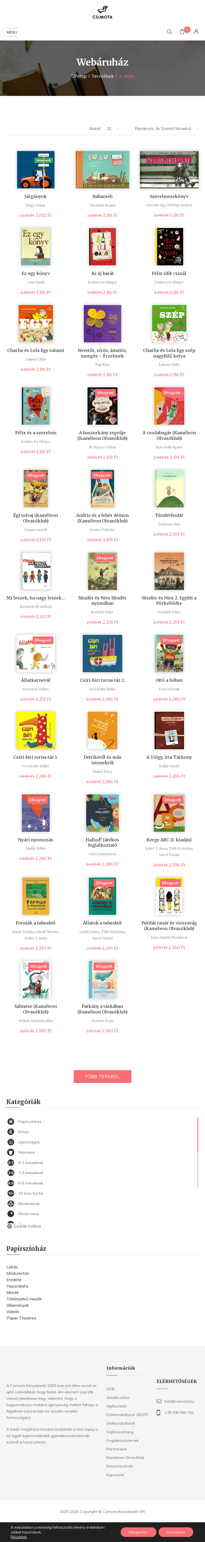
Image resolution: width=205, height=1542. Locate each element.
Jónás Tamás (23, 932)
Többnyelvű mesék (24, 1298)
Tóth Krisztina (180, 848)
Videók (12, 1311)
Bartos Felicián (102, 530)
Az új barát (102, 273)
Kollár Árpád (169, 766)
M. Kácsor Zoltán (102, 447)
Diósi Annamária (102, 854)
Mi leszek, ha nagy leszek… (35, 597)
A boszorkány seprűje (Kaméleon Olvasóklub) (102, 435)
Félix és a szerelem (35, 432)
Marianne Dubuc (35, 689)
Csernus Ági (155, 205)
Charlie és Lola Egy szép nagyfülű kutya (169, 353)
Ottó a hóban (169, 680)
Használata (17, 1286)
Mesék (12, 1292)
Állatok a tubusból (102, 923)
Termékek (102, 76)
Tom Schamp (169, 689)
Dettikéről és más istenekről (102, 759)
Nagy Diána (35, 205)
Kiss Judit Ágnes (169, 447)
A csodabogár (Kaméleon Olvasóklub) (169, 435)
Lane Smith (36, 282)
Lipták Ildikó (36, 848)
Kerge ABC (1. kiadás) (169, 839)
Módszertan (17, 1273)
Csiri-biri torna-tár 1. (35, 757)
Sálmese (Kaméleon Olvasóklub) (35, 1009)
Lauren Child (35, 359)
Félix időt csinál (169, 273)
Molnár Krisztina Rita (35, 1021)
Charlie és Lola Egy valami (35, 350)
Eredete (13, 1279)
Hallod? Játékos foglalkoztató (102, 842)
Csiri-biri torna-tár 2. (102, 680)
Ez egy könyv (36, 273)
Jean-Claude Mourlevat (169, 937)
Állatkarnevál (35, 680)
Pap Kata (102, 365)
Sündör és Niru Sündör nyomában (102, 600)
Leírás (12, 1266)
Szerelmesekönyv (169, 196)
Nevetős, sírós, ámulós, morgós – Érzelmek (102, 353)
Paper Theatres (21, 1318)
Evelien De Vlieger (102, 282)
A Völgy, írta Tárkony (169, 757)
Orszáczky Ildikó (102, 689)
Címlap (78, 76)
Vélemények (17, 1305)
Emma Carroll (36, 530)
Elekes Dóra (102, 772)
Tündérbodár (169, 515)
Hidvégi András (179, 205)
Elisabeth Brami (102, 205)
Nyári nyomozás (35, 839)
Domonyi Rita (169, 524)
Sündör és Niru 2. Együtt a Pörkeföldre (169, 600)
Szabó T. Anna (156, 848)
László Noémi (47, 932)
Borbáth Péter (102, 612)
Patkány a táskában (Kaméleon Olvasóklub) (102, 1009)
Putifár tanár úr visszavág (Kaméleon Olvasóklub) (169, 925)
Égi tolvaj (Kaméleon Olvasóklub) (35, 518)
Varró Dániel (169, 855)
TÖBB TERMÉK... (102, 1076)
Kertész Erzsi (102, 1021)
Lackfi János (90, 932)
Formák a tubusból (36, 923)
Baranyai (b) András (36, 606)
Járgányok (36, 196)
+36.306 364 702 (179, 1412)
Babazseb (102, 196)
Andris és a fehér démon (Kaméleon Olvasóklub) (102, 518)
